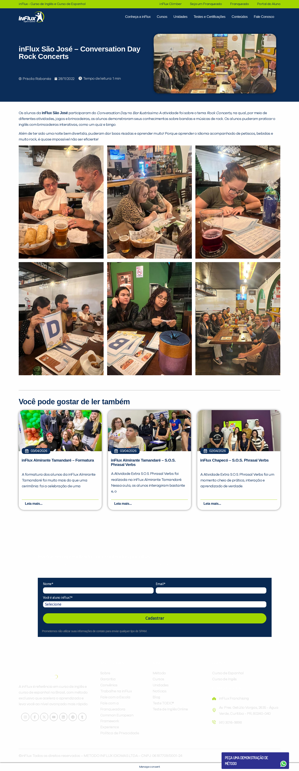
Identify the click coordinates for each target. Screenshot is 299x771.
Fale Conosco (264, 17)
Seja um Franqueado (206, 4)
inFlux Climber (170, 4)
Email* (160, 584)
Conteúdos (240, 17)
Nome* (48, 584)
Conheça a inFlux (138, 17)
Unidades (180, 17)
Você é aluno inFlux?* (57, 598)
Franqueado (239, 4)
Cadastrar (154, 618)
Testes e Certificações (209, 17)
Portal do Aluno (268, 4)
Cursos (162, 17)
